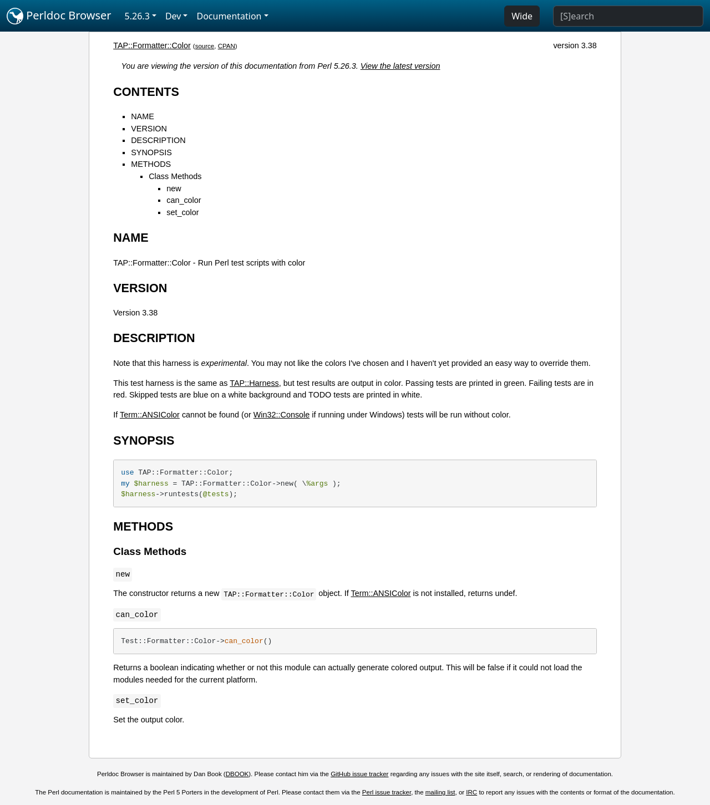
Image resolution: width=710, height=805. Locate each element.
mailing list (440, 792)
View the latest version (400, 66)
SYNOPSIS (151, 152)
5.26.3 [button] (137, 16)
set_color (182, 212)
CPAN (226, 46)
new (173, 188)
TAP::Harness (254, 383)
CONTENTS (146, 92)
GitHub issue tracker (359, 774)
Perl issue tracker (386, 792)
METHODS (151, 164)
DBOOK (237, 774)
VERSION (149, 128)
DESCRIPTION (158, 140)
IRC (471, 792)
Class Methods (175, 176)
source (205, 46)
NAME (142, 116)
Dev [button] (173, 16)
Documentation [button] (228, 16)
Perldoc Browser (59, 16)
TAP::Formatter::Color (152, 45)
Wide (521, 16)
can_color (183, 200)
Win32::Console (281, 414)
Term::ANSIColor (150, 414)
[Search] (628, 16)
